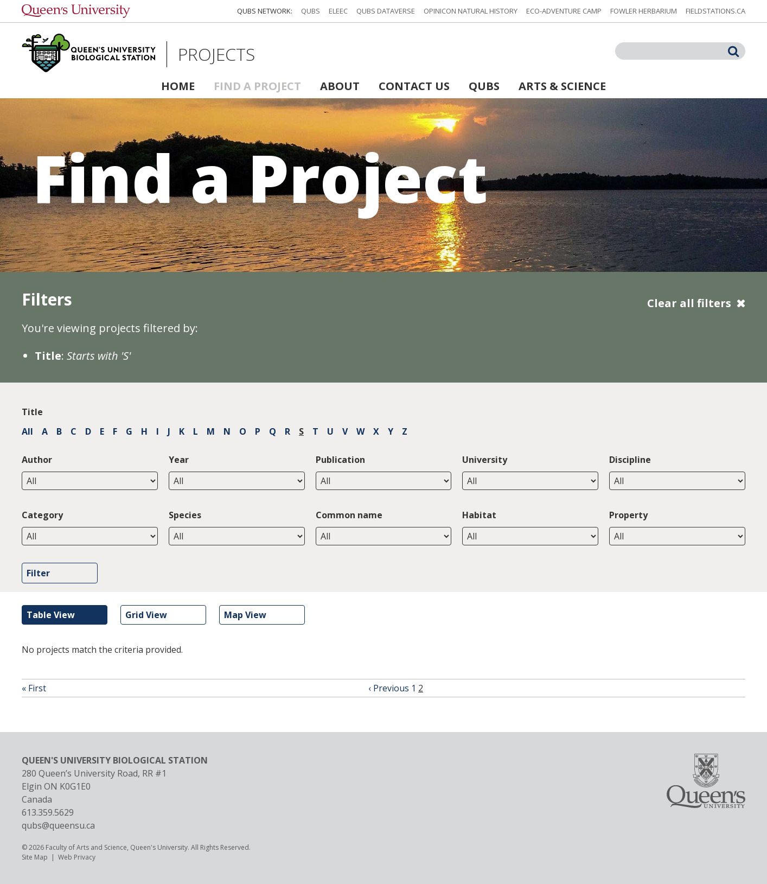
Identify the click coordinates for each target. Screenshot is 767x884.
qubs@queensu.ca (58, 825)
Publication (340, 460)
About (340, 86)
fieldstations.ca (715, 11)
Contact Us (414, 86)
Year (179, 460)
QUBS (310, 11)
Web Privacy (76, 857)
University (484, 460)
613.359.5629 (48, 812)
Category (42, 515)
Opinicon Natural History (470, 11)
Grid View (146, 615)
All (27, 431)
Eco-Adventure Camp (564, 11)
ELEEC (338, 11)
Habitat (479, 515)
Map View (245, 615)
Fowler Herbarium (643, 11)
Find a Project (257, 86)
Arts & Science (562, 86)
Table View (51, 615)
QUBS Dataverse (385, 11)
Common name (349, 515)
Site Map (35, 857)
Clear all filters (689, 303)
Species (185, 515)
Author (37, 460)
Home (178, 86)
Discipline (630, 460)
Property (628, 515)
